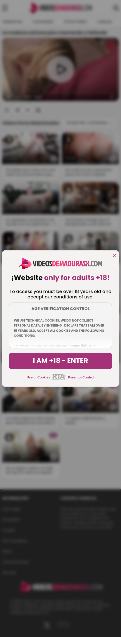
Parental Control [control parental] (81, 377)
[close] (114, 256)
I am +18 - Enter (60, 361)
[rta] (59, 379)
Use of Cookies (38, 377)
